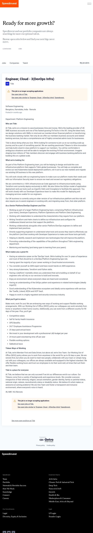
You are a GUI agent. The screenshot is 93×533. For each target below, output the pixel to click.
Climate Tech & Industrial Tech (61, 482)
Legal (5, 513)
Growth (52, 492)
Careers (6, 498)
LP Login (52, 513)
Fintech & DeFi (55, 489)
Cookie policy (51, 445)
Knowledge (7, 492)
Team (5, 479)
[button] (89, 3)
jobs (4, 63)
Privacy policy (40, 445)
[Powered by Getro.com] (47, 439)
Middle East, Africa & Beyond (61, 501)
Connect (6, 495)
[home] (9, 3)
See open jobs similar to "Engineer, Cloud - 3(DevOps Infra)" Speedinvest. (38, 98)
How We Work (8, 489)
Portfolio (6, 482)
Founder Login (55, 516)
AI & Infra (53, 479)
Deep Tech (53, 485)
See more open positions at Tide (23, 421)
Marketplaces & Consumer (60, 498)
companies (14, 63)
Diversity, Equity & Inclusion (14, 516)
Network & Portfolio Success (14, 485)
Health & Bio (54, 495)
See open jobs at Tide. (20, 94)
